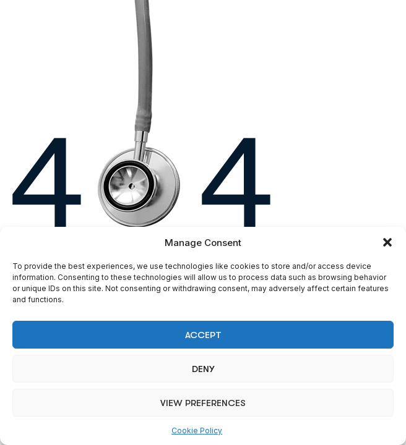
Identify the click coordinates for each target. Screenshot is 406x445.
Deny (203, 369)
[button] (387, 242)
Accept (203, 335)
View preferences (203, 403)
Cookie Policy (196, 430)
